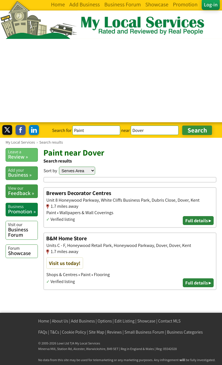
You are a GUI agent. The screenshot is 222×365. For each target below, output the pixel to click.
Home (43, 321)
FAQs (42, 332)
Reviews (114, 332)
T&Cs (54, 332)
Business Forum (23, 230)
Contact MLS (169, 321)
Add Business (83, 321)
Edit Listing (125, 321)
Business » (23, 172)
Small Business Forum (144, 332)
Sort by (50, 171)
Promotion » (23, 209)
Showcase (23, 250)
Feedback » (23, 190)
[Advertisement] (111, 80)
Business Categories (185, 332)
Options (105, 321)
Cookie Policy (74, 332)
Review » (23, 154)
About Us (60, 321)
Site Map (96, 332)
